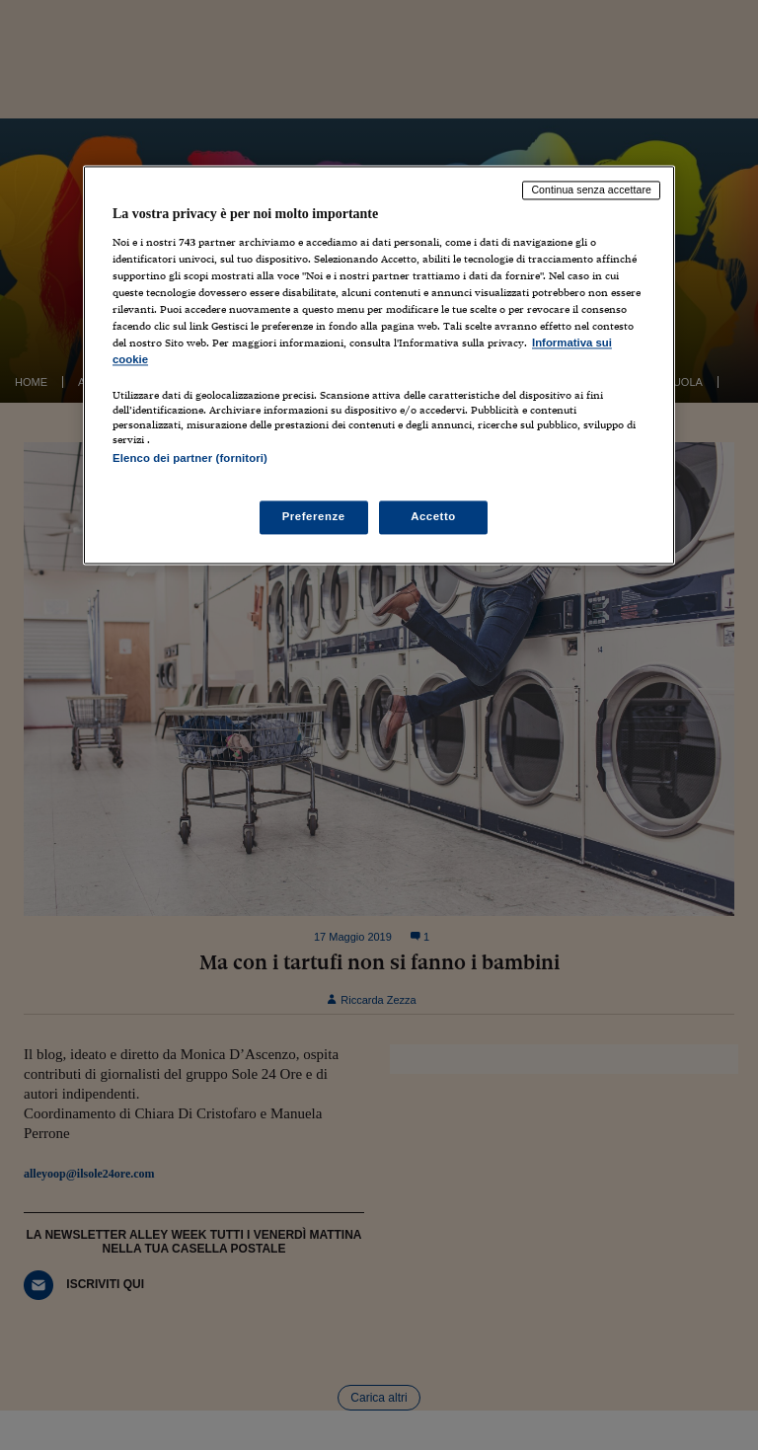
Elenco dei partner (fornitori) (190, 459)
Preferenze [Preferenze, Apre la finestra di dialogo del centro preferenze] (313, 516)
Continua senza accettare (591, 190)
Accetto (433, 516)
